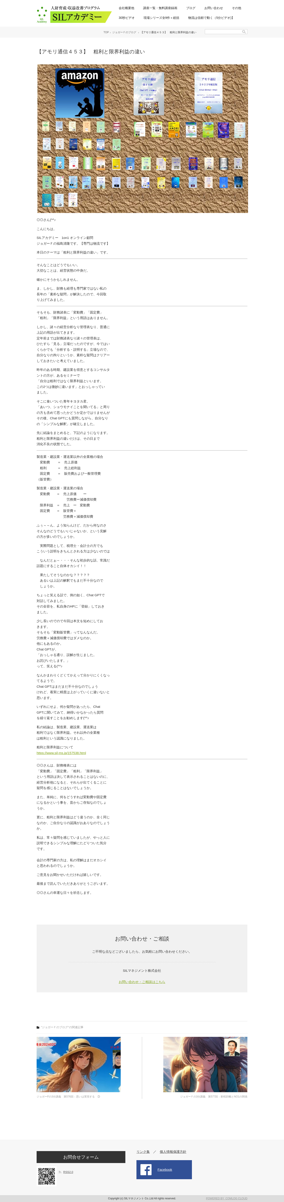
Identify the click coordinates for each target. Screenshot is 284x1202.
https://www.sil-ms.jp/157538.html (61, 753)
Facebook (165, 1169)
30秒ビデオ (127, 17)
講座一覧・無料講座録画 (160, 8)
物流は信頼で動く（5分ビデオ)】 (211, 17)
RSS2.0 (68, 1172)
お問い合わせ (213, 8)
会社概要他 (126, 8)
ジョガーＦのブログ (124, 32)
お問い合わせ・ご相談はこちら (142, 982)
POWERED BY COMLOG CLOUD (226, 1198)
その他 (236, 8)
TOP (106, 32)
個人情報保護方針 (173, 1152)
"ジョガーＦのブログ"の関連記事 (62, 1027)
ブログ (190, 8)
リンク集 (143, 1152)
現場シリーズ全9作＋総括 (161, 17)
